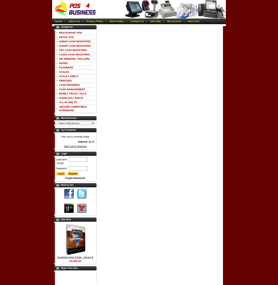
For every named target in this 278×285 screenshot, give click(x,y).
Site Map (155, 21)
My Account (174, 21)
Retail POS (66, 37)
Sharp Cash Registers (75, 45)
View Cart (193, 21)
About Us (74, 21)
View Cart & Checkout (75, 146)
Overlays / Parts (71, 98)
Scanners (66, 67)
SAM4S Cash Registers (75, 41)
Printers (65, 80)
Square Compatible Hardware (73, 108)
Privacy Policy (94, 21)
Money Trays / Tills (72, 93)
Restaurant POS (70, 32)
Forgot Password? (75, 178)
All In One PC (68, 102)
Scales (64, 72)
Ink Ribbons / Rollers (74, 58)
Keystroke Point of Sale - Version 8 (75, 257)
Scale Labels (68, 76)
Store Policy (116, 21)
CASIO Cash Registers (74, 54)
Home (58, 21)
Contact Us (137, 21)
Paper (63, 63)
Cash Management (72, 89)
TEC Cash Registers (73, 50)
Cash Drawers (69, 84)
